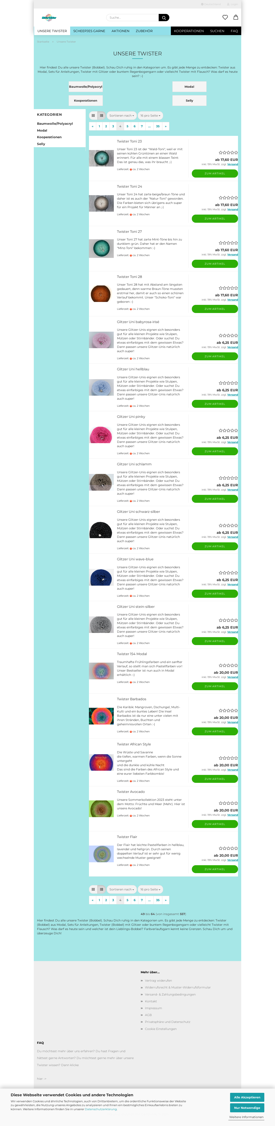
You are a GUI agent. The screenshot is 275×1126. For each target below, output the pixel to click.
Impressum (153, 1008)
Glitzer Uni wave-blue (135, 559)
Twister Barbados (131, 699)
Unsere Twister (52, 31)
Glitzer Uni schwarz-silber (138, 512)
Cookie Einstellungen (161, 1029)
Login (232, 4)
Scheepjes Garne (89, 31)
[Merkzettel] (225, 18)
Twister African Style (134, 744)
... (149, 126)
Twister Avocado (131, 792)
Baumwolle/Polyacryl (55, 124)
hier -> (41, 1079)
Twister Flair (127, 837)
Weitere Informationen (246, 1117)
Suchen (217, 31)
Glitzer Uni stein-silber (136, 607)
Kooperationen (189, 31)
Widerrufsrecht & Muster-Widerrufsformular (178, 987)
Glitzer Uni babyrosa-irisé (138, 322)
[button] (236, 18)
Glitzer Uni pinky (131, 417)
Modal (42, 130)
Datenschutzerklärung (101, 1109)
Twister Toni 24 (129, 186)
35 (158, 126)
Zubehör (144, 31)
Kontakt (151, 1001)
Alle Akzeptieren (247, 1097)
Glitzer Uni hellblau (133, 369)
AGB (148, 1015)
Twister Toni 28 (129, 277)
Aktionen (120, 31)
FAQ (234, 31)
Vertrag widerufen (158, 980)
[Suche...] (164, 17)
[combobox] (122, 115)
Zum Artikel (215, 173)
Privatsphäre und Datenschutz (167, 1022)
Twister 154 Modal (132, 654)
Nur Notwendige (247, 1108)
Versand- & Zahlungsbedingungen (170, 994)
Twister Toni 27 (129, 232)
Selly (41, 144)
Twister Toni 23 (129, 141)
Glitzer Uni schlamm (134, 464)
